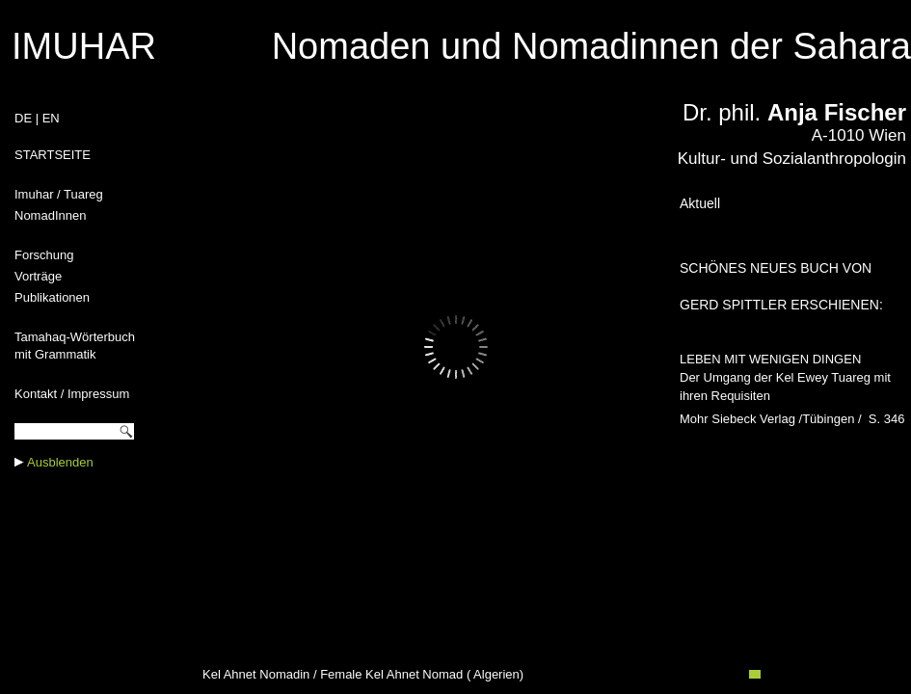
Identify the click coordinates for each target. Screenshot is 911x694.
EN (51, 118)
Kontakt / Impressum (71, 394)
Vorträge (38, 276)
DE (23, 118)
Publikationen (52, 297)
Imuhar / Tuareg (58, 194)
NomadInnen (50, 215)
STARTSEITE (52, 154)
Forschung (43, 255)
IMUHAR (84, 46)
